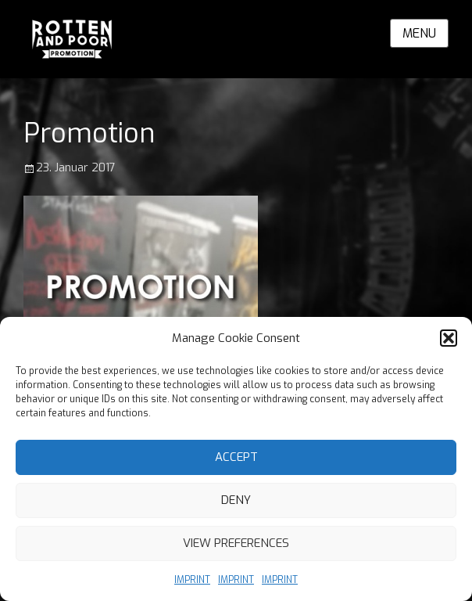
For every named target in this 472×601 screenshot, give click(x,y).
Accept (236, 457)
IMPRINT (192, 580)
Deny (236, 500)
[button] (448, 338)
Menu (419, 33)
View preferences (236, 543)
